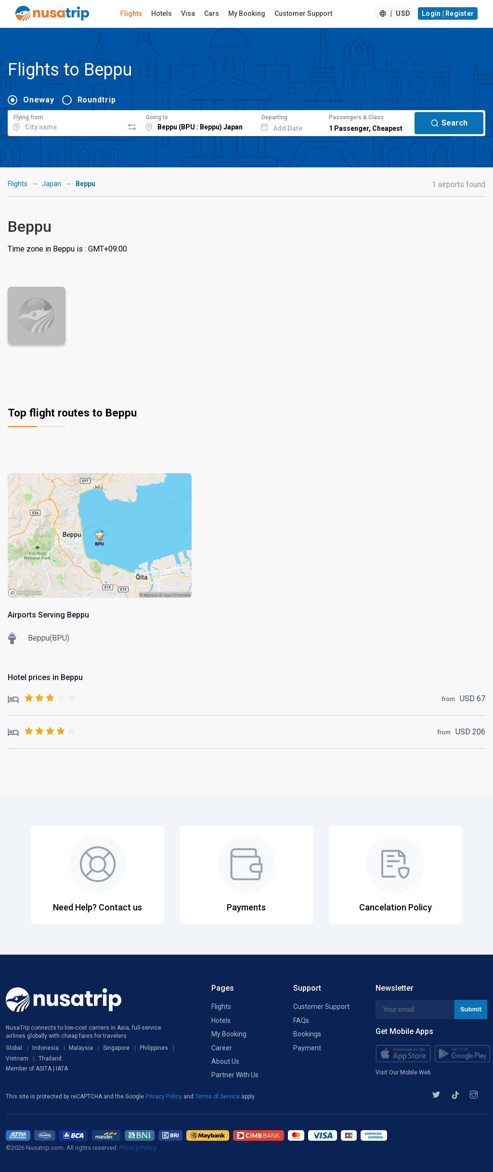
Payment (307, 1048)
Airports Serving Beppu (48, 614)
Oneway (38, 99)
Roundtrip (97, 99)
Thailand (50, 1058)
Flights (131, 13)
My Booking (246, 13)
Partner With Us (235, 1075)
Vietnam (17, 1058)
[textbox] (66, 121)
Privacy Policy (164, 1096)
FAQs (301, 1020)
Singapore (116, 1048)
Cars (211, 13)
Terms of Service (218, 1096)
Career (221, 1048)
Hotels (161, 13)
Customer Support (303, 13)
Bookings (307, 1034)
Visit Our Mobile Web (403, 1072)
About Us (225, 1061)
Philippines (154, 1048)
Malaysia (81, 1048)
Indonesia (45, 1048)
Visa (188, 13)
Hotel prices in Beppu (45, 677)
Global (14, 1048)
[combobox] (66, 121)
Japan (51, 184)
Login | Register (448, 13)
